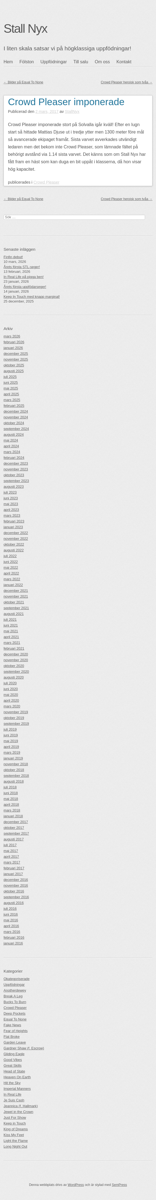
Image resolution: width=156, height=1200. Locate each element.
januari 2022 (13, 585)
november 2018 (16, 764)
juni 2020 (11, 689)
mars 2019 (12, 752)
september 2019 (16, 724)
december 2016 (16, 880)
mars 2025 (12, 400)
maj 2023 (11, 504)
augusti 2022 (14, 550)
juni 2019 (11, 735)
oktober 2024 (14, 423)
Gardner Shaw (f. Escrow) (24, 1048)
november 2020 (16, 660)
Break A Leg (13, 996)
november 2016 (16, 885)
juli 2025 (10, 377)
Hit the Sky (12, 1083)
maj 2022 (11, 567)
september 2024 (16, 429)
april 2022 (11, 573)
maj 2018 (11, 799)
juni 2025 (11, 382)
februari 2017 (14, 868)
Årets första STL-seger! (22, 267)
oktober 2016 (14, 891)
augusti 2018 (14, 781)
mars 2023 (12, 515)
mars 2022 (12, 579)
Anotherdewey (15, 990)
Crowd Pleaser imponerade (66, 101)
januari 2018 (13, 816)
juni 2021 (11, 625)
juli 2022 (10, 556)
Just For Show (15, 1117)
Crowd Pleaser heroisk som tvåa (126, 82)
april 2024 (11, 446)
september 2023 (16, 481)
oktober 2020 (14, 666)
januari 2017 (13, 874)
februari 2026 (14, 342)
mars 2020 (12, 706)
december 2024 (16, 411)
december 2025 (16, 354)
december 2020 (16, 654)
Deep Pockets (15, 1013)
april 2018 (11, 804)
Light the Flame (16, 1141)
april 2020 (11, 700)
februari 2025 (14, 406)
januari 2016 (13, 943)
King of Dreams (16, 1129)
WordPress (76, 1185)
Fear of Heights (16, 1031)
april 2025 (11, 394)
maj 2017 (11, 851)
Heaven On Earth (17, 1077)
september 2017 (16, 833)
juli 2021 (10, 619)
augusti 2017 (14, 839)
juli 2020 (10, 683)
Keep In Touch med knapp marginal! (32, 297)
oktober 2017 (14, 828)
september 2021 (16, 608)
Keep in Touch (15, 1123)
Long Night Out (15, 1146)
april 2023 (11, 510)
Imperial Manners (17, 1089)
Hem (8, 61)
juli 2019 (10, 729)
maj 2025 (11, 388)
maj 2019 (11, 741)
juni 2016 (11, 914)
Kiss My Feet (14, 1135)
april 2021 (11, 637)
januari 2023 (13, 527)
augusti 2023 (14, 487)
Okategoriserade (17, 979)
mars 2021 (12, 643)
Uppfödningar (53, 61)
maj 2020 (11, 695)
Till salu (80, 61)
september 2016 (16, 897)
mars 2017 (12, 862)
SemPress (119, 1185)
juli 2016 (10, 909)
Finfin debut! (13, 257)
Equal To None (15, 1019)
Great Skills (12, 1065)
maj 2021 (11, 631)
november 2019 (16, 712)
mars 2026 (12, 336)
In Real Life (12, 1094)
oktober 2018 (14, 770)
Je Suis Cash (14, 1100)
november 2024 (16, 417)
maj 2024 (11, 440)
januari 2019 (13, 758)
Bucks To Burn (15, 1002)
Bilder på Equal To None (23, 82)
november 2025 (16, 359)
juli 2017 (10, 845)
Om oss (102, 61)
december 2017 (16, 822)
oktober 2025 (14, 365)
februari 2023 (14, 521)
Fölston (27, 61)
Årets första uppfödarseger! (25, 287)
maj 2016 (11, 920)
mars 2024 (12, 452)
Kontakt (123, 61)
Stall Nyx (25, 28)
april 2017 (11, 857)
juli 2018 (10, 787)
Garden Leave (15, 1042)
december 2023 (16, 463)
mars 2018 (12, 810)
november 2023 (16, 469)
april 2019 (11, 747)
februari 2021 (14, 648)
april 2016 (11, 926)
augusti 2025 (14, 371)
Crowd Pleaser (46, 182)
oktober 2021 (14, 602)
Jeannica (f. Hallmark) (21, 1106)
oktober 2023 (14, 475)
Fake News (12, 1025)
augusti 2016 (14, 903)
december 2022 (16, 533)
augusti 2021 (14, 614)
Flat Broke (12, 1037)
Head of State (14, 1071)
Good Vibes (13, 1060)
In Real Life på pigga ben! (24, 277)
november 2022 (16, 539)
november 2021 (16, 596)
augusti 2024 (14, 434)
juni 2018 (11, 793)
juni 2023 (11, 498)
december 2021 (16, 591)
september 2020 (16, 672)
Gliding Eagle (14, 1054)
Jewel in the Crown (18, 1112)
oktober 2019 (14, 718)
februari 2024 (14, 458)
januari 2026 (13, 348)
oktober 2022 (14, 544)
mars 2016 (12, 932)
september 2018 (16, 776)
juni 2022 (11, 562)
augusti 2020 (14, 677)
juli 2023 (10, 492)
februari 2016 (14, 937)
